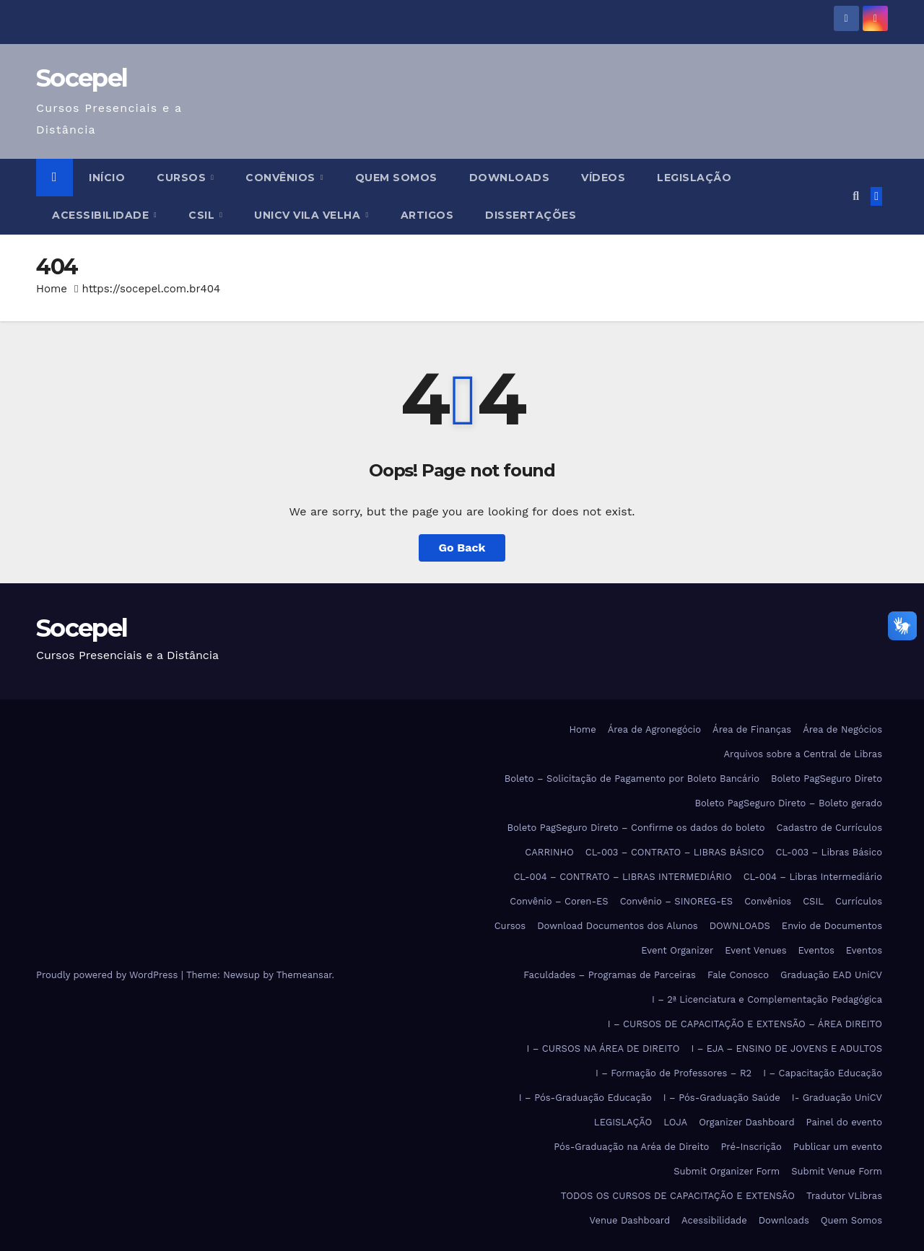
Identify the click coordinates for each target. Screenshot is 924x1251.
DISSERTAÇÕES (530, 215)
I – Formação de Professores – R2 (673, 1073)
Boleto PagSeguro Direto (826, 778)
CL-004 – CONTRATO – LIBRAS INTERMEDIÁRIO (622, 876)
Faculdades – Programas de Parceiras (609, 974)
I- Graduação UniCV (837, 1097)
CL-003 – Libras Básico (828, 852)
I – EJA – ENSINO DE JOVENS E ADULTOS (786, 1048)
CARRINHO (549, 852)
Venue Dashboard (630, 1220)
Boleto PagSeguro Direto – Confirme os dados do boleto (636, 827)
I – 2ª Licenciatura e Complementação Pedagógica (767, 999)
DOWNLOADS (509, 177)
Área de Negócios (842, 729)
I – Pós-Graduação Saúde (721, 1097)
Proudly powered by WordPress (108, 974)
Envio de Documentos (832, 925)
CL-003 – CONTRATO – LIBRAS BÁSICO (674, 852)
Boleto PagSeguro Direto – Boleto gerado (788, 803)
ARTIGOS (427, 215)
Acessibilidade (102, 215)
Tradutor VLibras (844, 1195)
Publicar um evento (837, 1146)
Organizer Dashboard (746, 1122)
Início (107, 177)
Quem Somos (396, 177)
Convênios (281, 177)
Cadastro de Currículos (829, 827)
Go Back (462, 547)
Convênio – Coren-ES (559, 901)
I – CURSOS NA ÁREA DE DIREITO (603, 1048)
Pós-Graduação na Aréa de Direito (631, 1146)
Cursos (183, 177)
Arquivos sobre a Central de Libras (802, 754)
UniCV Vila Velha (309, 215)
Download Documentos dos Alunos (617, 925)
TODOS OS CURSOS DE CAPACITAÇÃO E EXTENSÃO (678, 1195)
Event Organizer (677, 950)
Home (51, 288)
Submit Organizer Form (727, 1171)
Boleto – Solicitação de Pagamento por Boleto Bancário (632, 778)
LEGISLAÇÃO (694, 177)
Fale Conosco (738, 974)
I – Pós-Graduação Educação (585, 1097)
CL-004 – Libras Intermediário (813, 876)
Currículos (858, 901)
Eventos (816, 950)
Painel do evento (844, 1122)
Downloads (784, 1220)
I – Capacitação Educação (822, 1073)
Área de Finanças (751, 729)
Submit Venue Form (836, 1171)
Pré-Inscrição (750, 1146)
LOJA (675, 1122)
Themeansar (304, 974)
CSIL (203, 215)
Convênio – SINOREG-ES (676, 901)
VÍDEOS (603, 177)
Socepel (81, 78)
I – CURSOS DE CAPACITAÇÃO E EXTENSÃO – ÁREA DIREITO (745, 1024)
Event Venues (755, 950)
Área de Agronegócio (654, 729)
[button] (856, 196)
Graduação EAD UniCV (831, 974)
